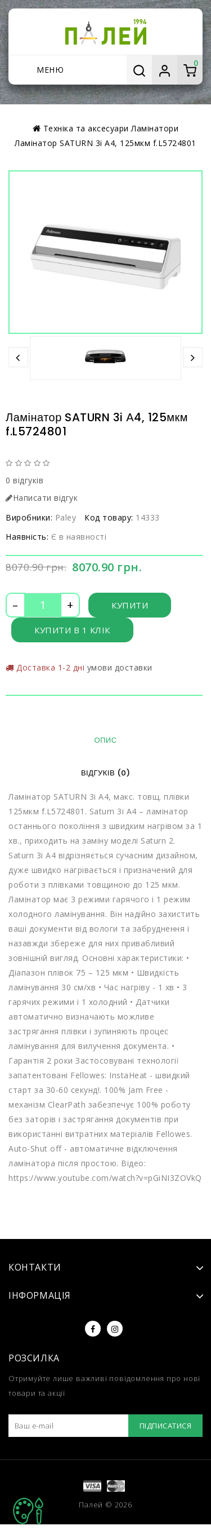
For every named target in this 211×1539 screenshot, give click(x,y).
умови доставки (119, 667)
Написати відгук (42, 497)
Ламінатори (154, 128)
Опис (105, 740)
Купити (129, 605)
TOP (28, 1511)
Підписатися (166, 1426)
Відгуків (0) (105, 773)
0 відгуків (24, 480)
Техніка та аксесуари (86, 128)
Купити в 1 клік (72, 630)
